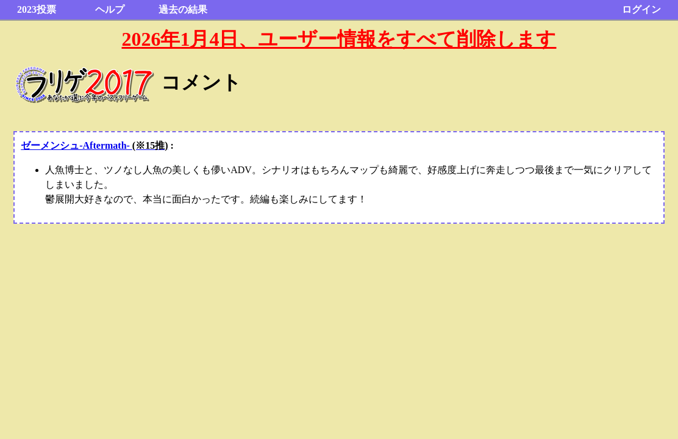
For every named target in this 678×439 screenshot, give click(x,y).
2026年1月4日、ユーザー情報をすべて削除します (338, 39)
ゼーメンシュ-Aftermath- (94, 145)
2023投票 (36, 9)
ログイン (641, 9)
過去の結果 (183, 9)
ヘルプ (109, 9)
